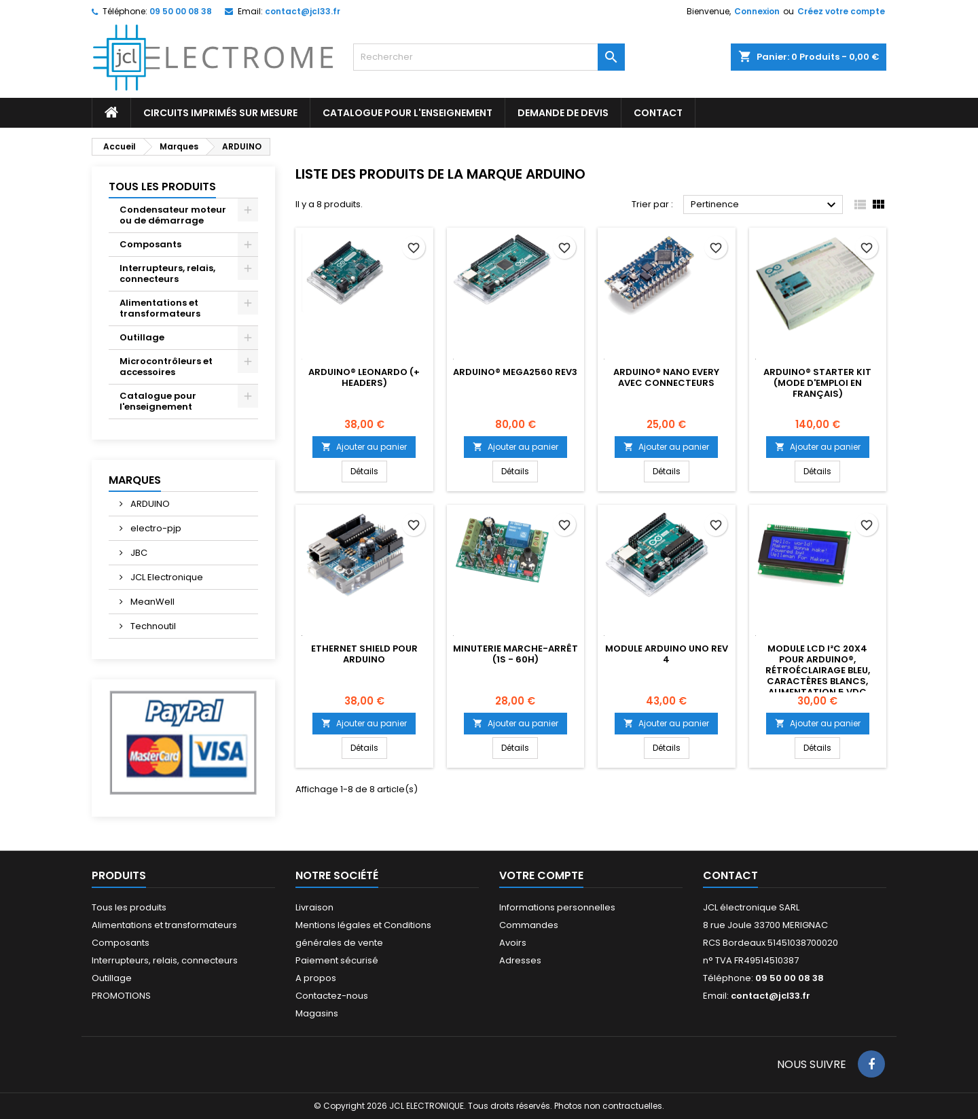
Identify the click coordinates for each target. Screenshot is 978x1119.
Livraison (314, 907)
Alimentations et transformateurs (160, 308)
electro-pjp (154, 528)
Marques (135, 480)
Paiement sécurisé (336, 960)
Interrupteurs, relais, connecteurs (167, 273)
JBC (137, 552)
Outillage (142, 337)
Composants (150, 244)
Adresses (520, 960)
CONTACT (658, 113)
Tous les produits (162, 186)
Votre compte (541, 875)
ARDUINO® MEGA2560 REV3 (515, 372)
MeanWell (151, 601)
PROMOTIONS (121, 995)
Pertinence (765, 205)
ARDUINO (149, 503)
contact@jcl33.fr (302, 11)
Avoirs (512, 942)
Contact (730, 875)
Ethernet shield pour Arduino (364, 654)
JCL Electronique (165, 577)
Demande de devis (563, 113)
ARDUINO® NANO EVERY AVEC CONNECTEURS (666, 377)
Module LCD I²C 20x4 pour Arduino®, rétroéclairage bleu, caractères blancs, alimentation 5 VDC (817, 670)
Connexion (757, 11)
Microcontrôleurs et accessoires (166, 366)
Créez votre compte (841, 11)
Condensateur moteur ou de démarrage (173, 215)
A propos (315, 978)
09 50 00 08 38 (180, 11)
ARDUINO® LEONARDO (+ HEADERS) (364, 377)
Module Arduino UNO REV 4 (666, 654)
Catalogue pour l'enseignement (407, 113)
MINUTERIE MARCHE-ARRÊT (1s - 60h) (515, 654)
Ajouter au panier (364, 446)
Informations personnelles (557, 907)
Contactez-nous (331, 995)
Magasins (316, 1013)
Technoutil (152, 626)
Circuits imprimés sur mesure (220, 113)
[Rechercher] (489, 57)
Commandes (528, 925)
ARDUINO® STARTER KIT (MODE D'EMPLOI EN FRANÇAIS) (817, 383)
